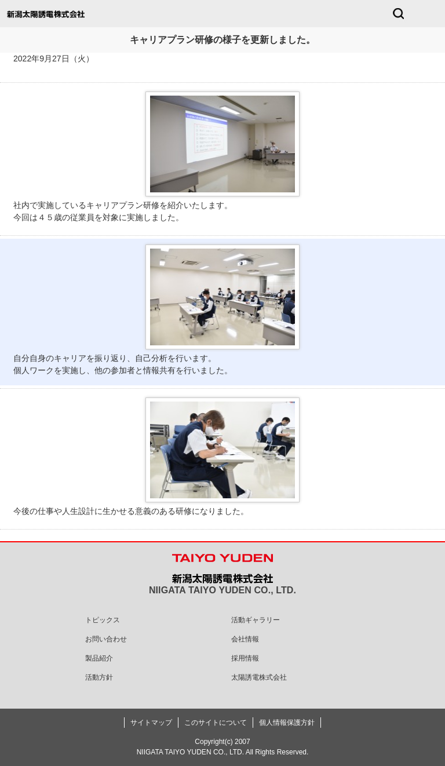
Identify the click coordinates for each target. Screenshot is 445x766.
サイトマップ (151, 722)
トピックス (102, 620)
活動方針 (99, 677)
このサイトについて (215, 722)
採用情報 (245, 658)
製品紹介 (99, 658)
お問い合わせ (106, 639)
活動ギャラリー (255, 620)
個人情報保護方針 (287, 722)
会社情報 (245, 639)
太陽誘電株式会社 (259, 677)
